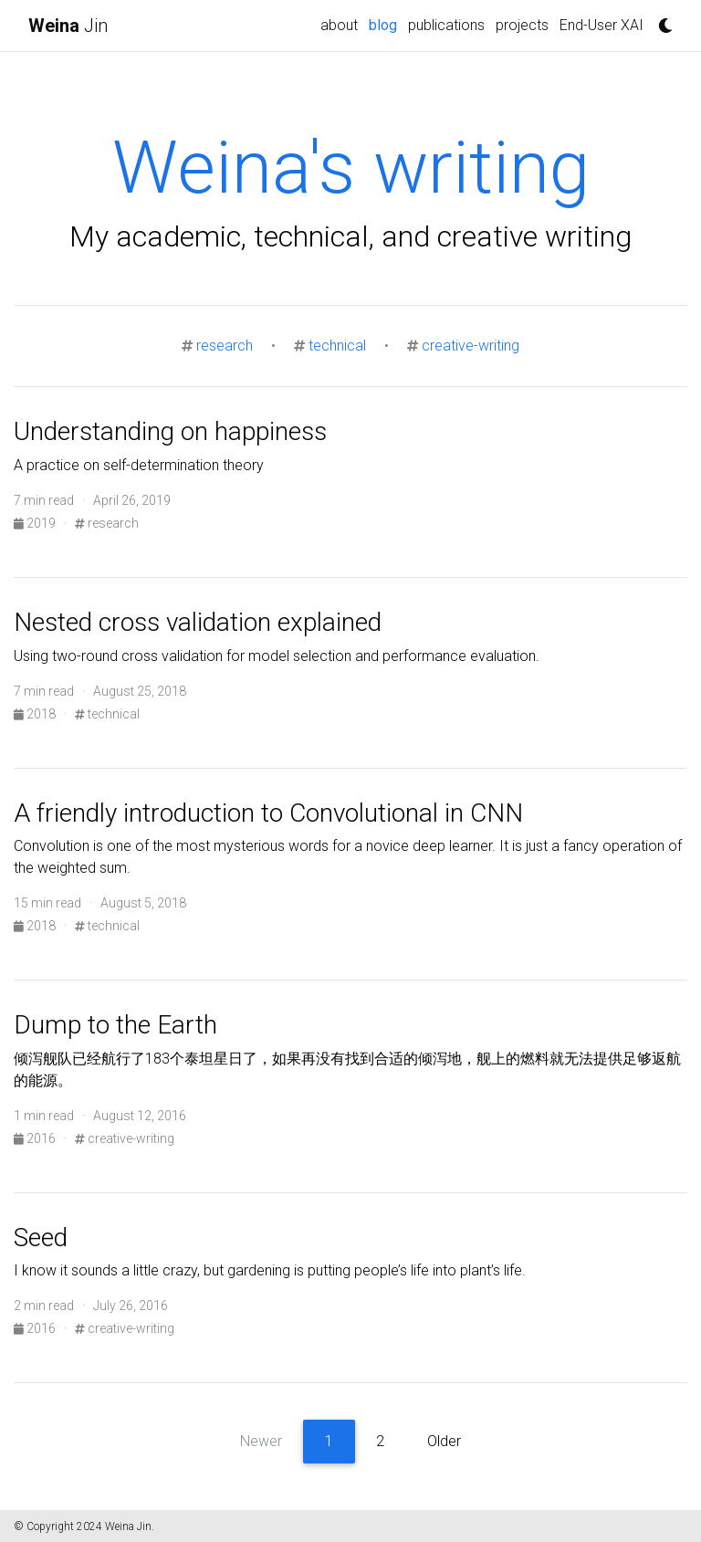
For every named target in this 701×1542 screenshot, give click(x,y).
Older (444, 1441)
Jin (68, 26)
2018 (36, 714)
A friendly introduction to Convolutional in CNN (268, 813)
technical (337, 345)
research (224, 345)
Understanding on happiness (170, 431)
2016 (36, 1138)
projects (522, 25)
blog (386, 24)
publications (446, 25)
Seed (41, 1237)
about (339, 25)
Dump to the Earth (115, 1025)
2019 (36, 523)
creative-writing (470, 345)
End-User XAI (601, 25)
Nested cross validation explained (198, 622)
